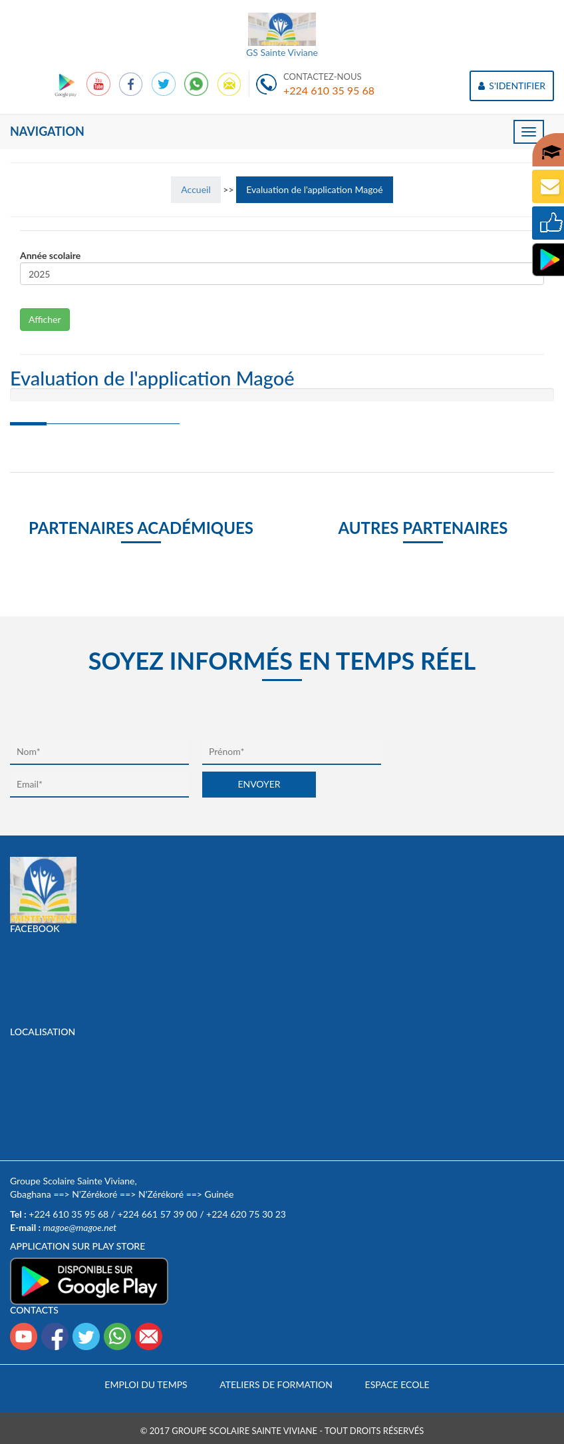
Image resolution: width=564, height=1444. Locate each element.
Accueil (195, 189)
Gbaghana (30, 1194)
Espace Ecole (397, 1384)
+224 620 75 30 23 (246, 1214)
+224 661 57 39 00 (158, 1214)
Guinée (219, 1194)
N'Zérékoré (94, 1194)
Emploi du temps (145, 1384)
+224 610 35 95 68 (328, 90)
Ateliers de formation (276, 1384)
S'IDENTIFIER (511, 85)
